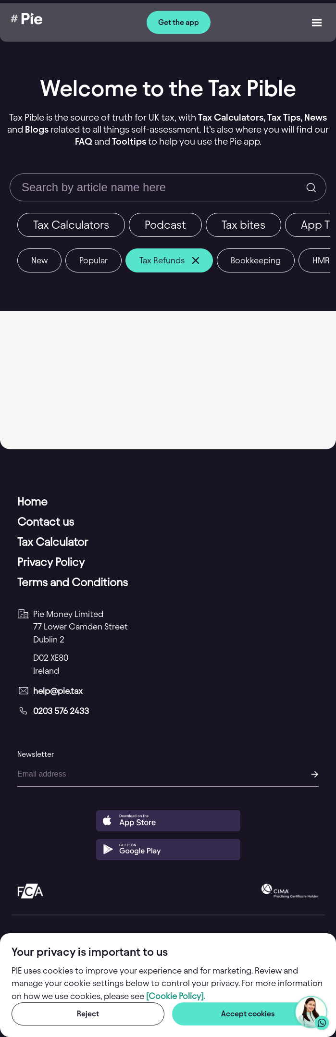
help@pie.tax (58, 690)
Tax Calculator (52, 542)
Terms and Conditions (72, 582)
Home (32, 501)
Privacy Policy (51, 562)
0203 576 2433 (61, 711)
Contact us (45, 522)
